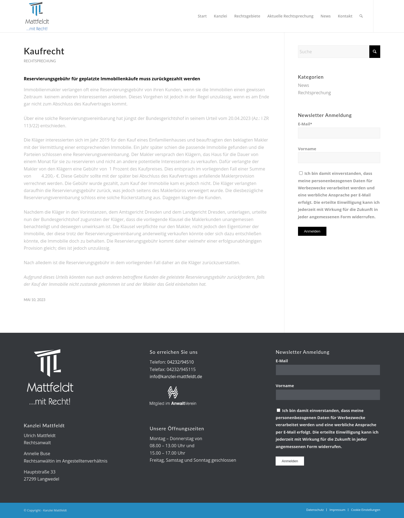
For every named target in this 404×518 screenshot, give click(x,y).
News (303, 85)
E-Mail (305, 123)
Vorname (307, 148)
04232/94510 (180, 362)
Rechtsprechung (40, 61)
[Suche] (361, 16)
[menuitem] (202, 16)
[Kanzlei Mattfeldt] (37, 16)
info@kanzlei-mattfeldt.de (176, 376)
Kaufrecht (44, 51)
